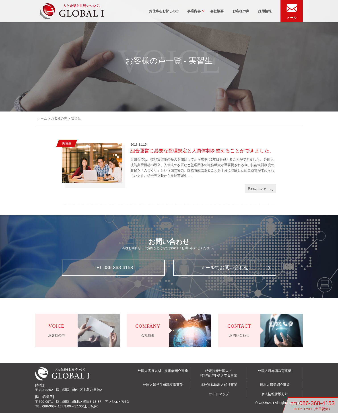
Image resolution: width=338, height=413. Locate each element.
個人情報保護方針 (274, 394)
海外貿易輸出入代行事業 (218, 384)
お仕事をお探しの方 (164, 11)
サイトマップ (219, 394)
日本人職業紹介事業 (275, 384)
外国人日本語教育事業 (274, 371)
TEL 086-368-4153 (113, 267)
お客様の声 (241, 11)
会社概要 (217, 11)
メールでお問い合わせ (224, 267)
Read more (257, 188)
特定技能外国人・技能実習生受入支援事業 (218, 373)
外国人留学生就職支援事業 (163, 384)
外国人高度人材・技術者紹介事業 (163, 371)
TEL (313, 405)
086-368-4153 (53, 406)
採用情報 (265, 11)
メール (292, 17)
